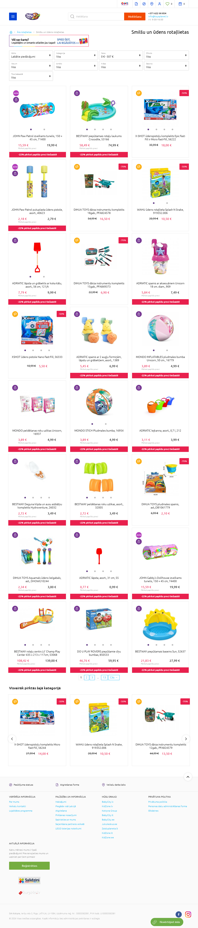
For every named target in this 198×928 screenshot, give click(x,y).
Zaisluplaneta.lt (110, 828)
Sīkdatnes (153, 810)
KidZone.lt (107, 833)
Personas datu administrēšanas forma (167, 806)
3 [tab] (103, 129)
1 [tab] (31, 129)
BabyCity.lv (108, 801)
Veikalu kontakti (17, 806)
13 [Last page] (104, 677)
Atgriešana (61, 810)
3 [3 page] (92, 677)
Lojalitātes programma (20, 810)
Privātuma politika (157, 801)
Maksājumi (60, 801)
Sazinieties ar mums (65, 819)
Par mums (14, 801)
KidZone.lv (107, 806)
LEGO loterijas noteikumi (68, 828)
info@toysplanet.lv (158, 16)
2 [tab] (44, 129)
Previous (12, 739)
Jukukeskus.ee (109, 824)
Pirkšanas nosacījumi (66, 815)
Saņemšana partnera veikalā (69, 824)
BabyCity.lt (107, 815)
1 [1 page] (81, 677)
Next (186, 739)
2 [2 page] (86, 677)
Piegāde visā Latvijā (65, 806)
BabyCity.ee (108, 819)
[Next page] (113, 677)
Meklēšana (134, 16)
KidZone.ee (108, 837)
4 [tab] (111, 129)
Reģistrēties (29, 865)
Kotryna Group (109, 810)
